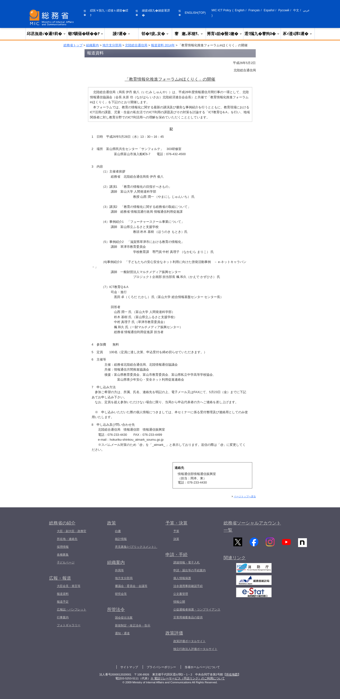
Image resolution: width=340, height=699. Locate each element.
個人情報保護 (182, 578)
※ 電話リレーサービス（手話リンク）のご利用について (188, 678)
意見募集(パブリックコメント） (136, 547)
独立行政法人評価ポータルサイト (195, 649)
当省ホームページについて (202, 667)
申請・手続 (176, 554)
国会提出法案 (124, 617)
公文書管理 (180, 594)
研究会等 (121, 594)
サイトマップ (129, 667)
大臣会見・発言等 (68, 586)
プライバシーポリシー (161, 667)
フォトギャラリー (68, 625)
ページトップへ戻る (245, 496)
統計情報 (121, 539)
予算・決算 (176, 523)
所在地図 (232, 674)
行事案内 (63, 617)
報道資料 (63, 594)
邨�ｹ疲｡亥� (155, 34)
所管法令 (116, 609)
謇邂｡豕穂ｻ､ (189, 34)
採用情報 (63, 547)
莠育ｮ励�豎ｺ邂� (224, 34)
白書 (118, 531)
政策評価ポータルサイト (189, 641)
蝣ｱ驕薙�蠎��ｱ (85, 34)
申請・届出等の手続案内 (189, 570)
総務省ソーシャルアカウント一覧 (252, 527)
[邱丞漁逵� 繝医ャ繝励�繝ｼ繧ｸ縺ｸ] (52, 17)
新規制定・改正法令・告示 (132, 625)
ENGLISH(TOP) (195, 12)
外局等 (119, 570)
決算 (176, 539)
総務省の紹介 (62, 523)
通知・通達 (122, 633)
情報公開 (179, 601)
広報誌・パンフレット (71, 609)
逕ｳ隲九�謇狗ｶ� (262, 34)
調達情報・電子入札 (186, 562)
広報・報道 (60, 578)
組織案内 (92, 45)
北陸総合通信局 (136, 45)
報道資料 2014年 (163, 45)
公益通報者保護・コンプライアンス (196, 609)
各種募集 (63, 554)
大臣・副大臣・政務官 (71, 531)
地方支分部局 (112, 45)
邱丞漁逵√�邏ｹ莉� (46, 34)
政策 (111, 523)
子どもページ (66, 562)
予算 (176, 531)
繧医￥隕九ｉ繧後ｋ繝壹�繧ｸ (109, 13)
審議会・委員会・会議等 (131, 586)
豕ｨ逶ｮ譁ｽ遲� (297, 34)
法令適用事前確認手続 (188, 586)
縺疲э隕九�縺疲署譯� (156, 13)
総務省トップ (73, 45)
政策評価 (174, 633)
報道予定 (63, 601)
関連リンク (235, 561)
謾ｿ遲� (121, 34)
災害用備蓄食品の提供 (188, 617)
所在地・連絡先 (67, 539)
